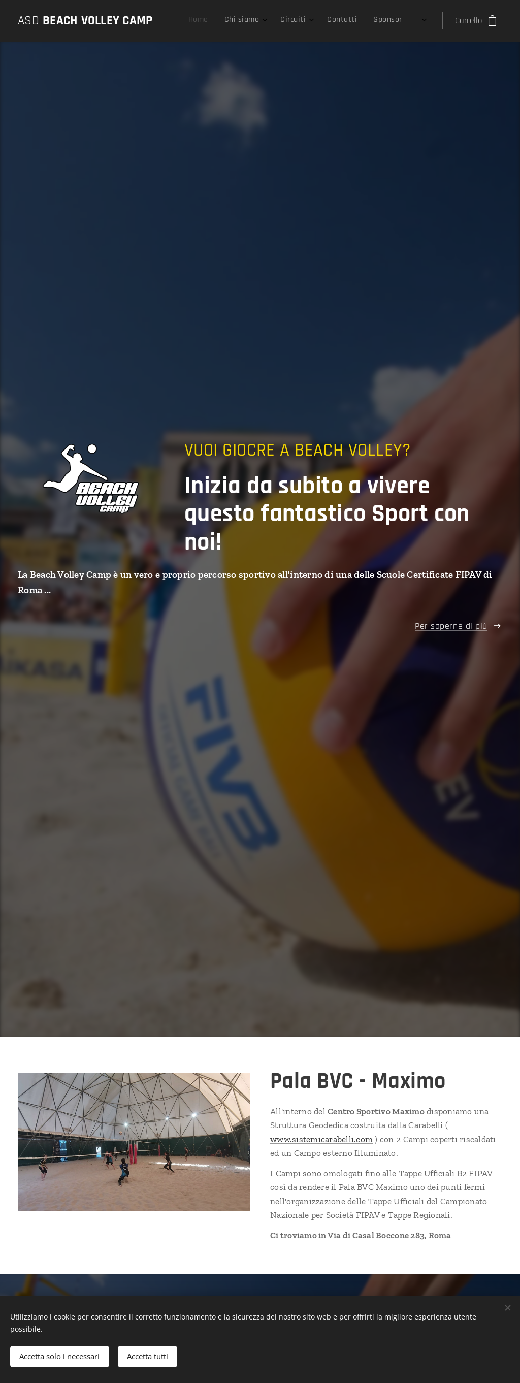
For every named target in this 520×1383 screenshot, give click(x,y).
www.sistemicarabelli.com (321, 1139)
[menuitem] (330, 21)
